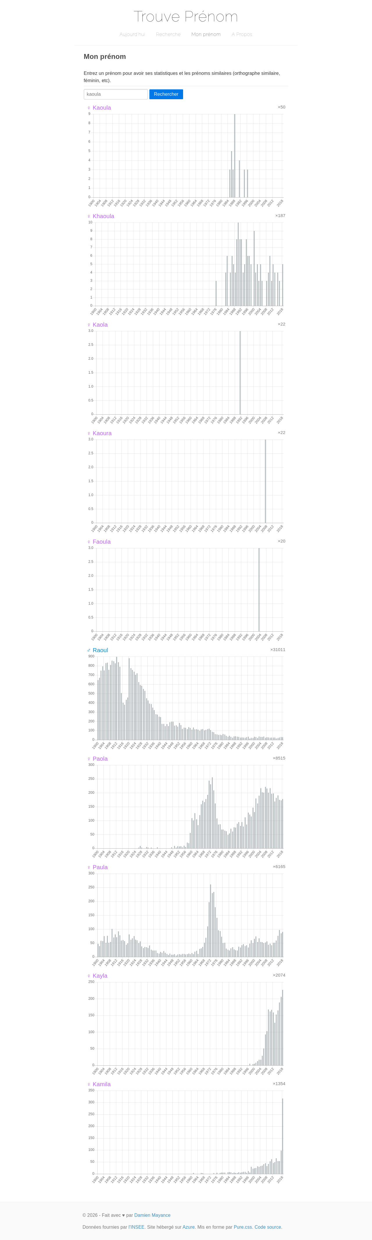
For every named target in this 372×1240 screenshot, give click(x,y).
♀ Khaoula (100, 216)
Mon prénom (206, 34)
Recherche (168, 34)
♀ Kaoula (99, 107)
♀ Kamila (99, 1084)
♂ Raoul (97, 650)
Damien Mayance (152, 1215)
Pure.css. (243, 1227)
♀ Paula (97, 867)
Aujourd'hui (132, 34)
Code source (268, 1227)
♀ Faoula (99, 541)
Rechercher (166, 94)
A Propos (242, 34)
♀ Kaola (97, 324)
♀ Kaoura (99, 433)
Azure (189, 1227)
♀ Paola (97, 758)
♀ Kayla (97, 976)
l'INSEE (136, 1227)
